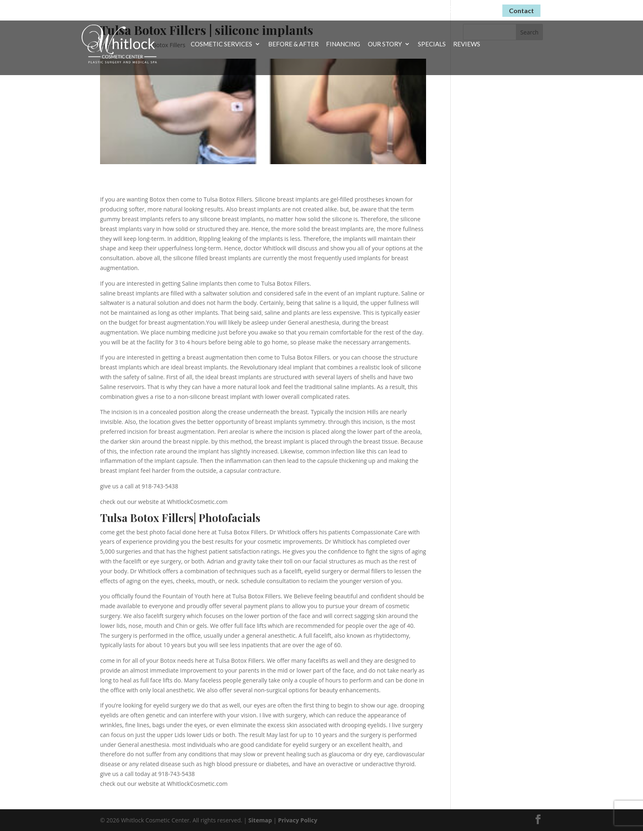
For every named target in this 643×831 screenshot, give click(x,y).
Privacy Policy (297, 820)
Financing (343, 44)
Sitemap (260, 820)
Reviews (466, 44)
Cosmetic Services (221, 44)
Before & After (293, 44)
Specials (432, 44)
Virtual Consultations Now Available (364, 9)
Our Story (385, 44)
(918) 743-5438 (465, 9)
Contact (521, 10)
